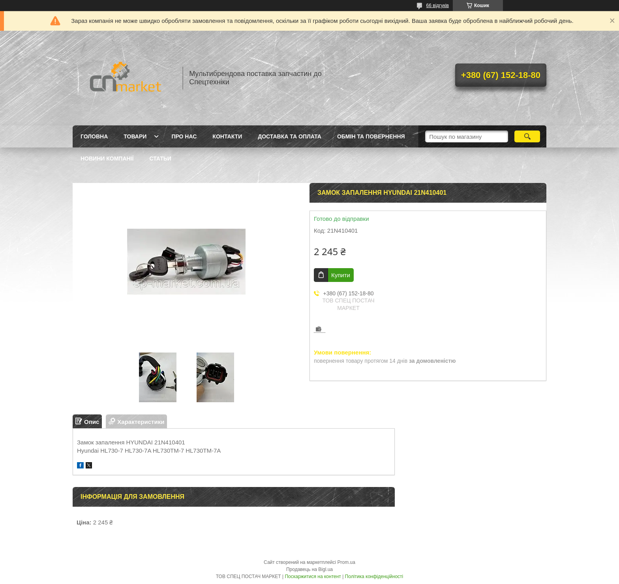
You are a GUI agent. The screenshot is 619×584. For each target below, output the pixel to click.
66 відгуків (437, 5)
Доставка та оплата (289, 136)
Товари (135, 136)
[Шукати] (527, 136)
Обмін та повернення (371, 136)
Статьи (160, 158)
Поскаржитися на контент (313, 576)
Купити (340, 275)
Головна (94, 136)
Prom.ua (346, 562)
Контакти (227, 136)
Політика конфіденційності (374, 576)
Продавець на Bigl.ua (309, 569)
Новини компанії (107, 158)
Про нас (184, 136)
